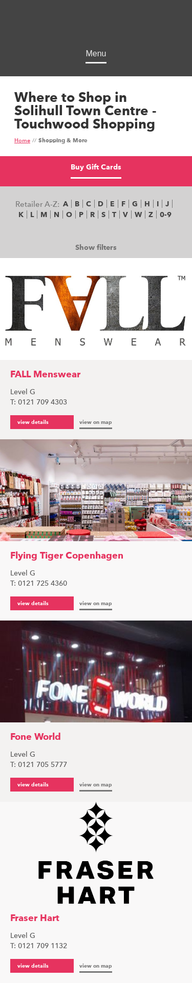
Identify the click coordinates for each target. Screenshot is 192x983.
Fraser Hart (34, 918)
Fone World (35, 737)
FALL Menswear (45, 374)
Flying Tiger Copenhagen (66, 556)
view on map (95, 422)
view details (33, 422)
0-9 (166, 215)
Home (22, 141)
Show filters (96, 247)
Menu (96, 53)
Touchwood (96, 25)
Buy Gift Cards (96, 167)
